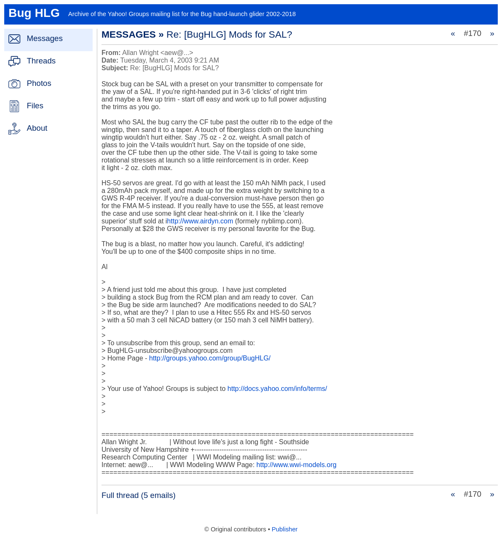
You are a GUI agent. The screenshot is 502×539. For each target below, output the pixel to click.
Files (35, 105)
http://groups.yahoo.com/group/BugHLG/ (210, 358)
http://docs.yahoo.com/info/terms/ (277, 388)
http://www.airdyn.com (200, 221)
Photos (39, 83)
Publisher (285, 529)
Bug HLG (34, 12)
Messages (45, 38)
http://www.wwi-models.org (296, 464)
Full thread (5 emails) (138, 495)
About (37, 128)
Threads (41, 60)
